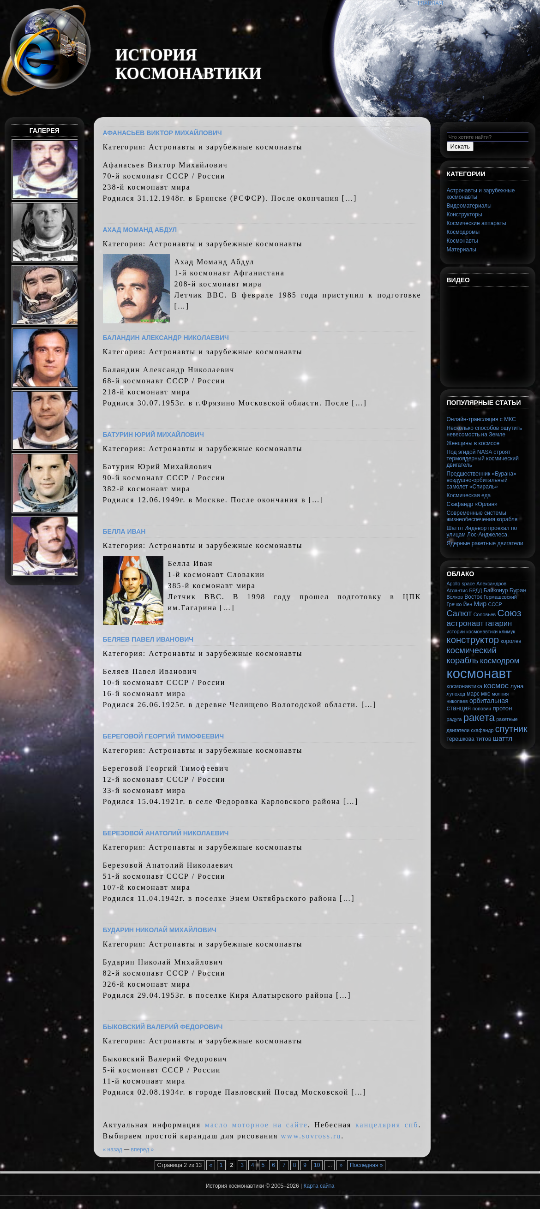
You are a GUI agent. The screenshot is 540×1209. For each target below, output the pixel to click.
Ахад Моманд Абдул (140, 229)
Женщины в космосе (473, 443)
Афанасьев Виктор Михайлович (162, 133)
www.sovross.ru (311, 1136)
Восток (473, 597)
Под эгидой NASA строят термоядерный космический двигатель (483, 458)
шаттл (502, 738)
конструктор (473, 640)
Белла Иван (124, 531)
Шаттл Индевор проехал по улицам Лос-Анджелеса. (482, 531)
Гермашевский (500, 597)
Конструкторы (464, 214)
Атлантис (457, 590)
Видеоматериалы (469, 205)
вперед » (142, 1149)
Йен (467, 604)
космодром (499, 660)
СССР (495, 604)
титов (484, 738)
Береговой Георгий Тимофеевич (163, 736)
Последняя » (366, 1165)
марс (473, 694)
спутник (511, 729)
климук (507, 631)
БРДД (475, 590)
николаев (457, 701)
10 (317, 1165)
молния (500, 694)
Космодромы (463, 232)
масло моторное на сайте (256, 1125)
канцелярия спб (386, 1125)
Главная (430, 3)
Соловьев (485, 614)
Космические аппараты (476, 223)
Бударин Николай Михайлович (159, 930)
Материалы (461, 249)
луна (517, 686)
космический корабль (472, 655)
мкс (485, 694)
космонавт (479, 673)
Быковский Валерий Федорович (163, 1026)
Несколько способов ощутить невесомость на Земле (484, 431)
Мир (480, 603)
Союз (510, 612)
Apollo (454, 583)
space (468, 583)
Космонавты (462, 241)
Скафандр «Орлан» (472, 504)
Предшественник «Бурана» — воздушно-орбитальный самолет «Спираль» (485, 480)
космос (496, 685)
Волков (455, 597)
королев (510, 641)
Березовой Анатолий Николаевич (166, 833)
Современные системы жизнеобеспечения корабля (482, 516)
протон (502, 708)
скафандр (482, 730)
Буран (518, 590)
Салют (459, 613)
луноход (456, 694)
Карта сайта (318, 1186)
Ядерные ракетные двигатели (485, 543)
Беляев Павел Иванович (148, 639)
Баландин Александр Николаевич (166, 337)
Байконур (496, 590)
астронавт (465, 623)
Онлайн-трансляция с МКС (481, 419)
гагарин (498, 623)
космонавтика (464, 686)
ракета (479, 717)
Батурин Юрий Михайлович (153, 434)
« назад (112, 1149)
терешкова (460, 739)
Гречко (454, 604)
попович (482, 708)
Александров (491, 583)
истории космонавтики (472, 631)
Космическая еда (469, 495)
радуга (454, 719)
